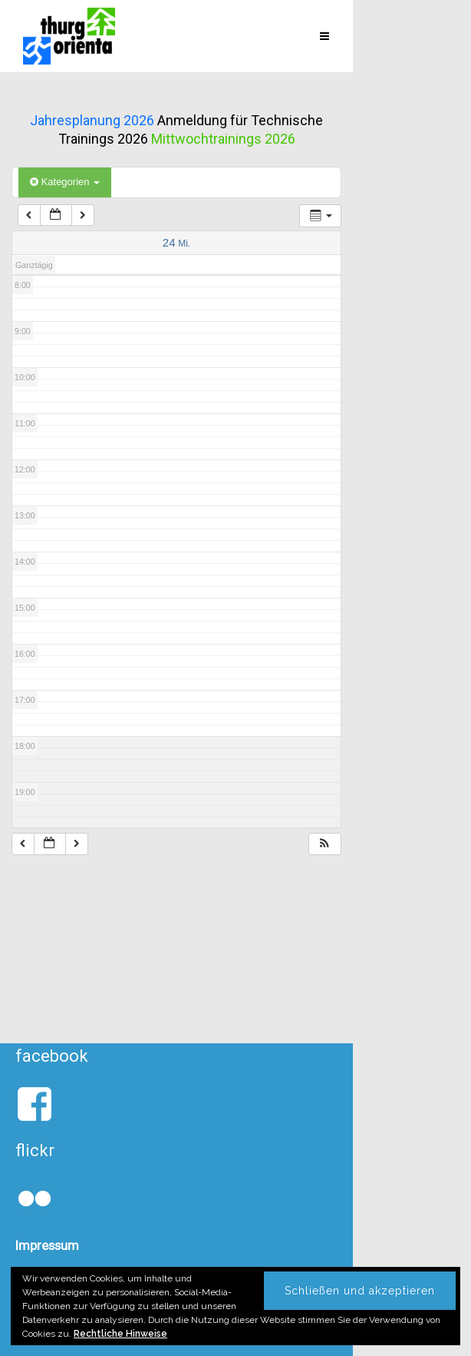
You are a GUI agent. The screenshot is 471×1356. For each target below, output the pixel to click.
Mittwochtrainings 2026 (223, 139)
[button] (324, 844)
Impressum (47, 1245)
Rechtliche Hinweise (120, 1333)
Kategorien (65, 181)
